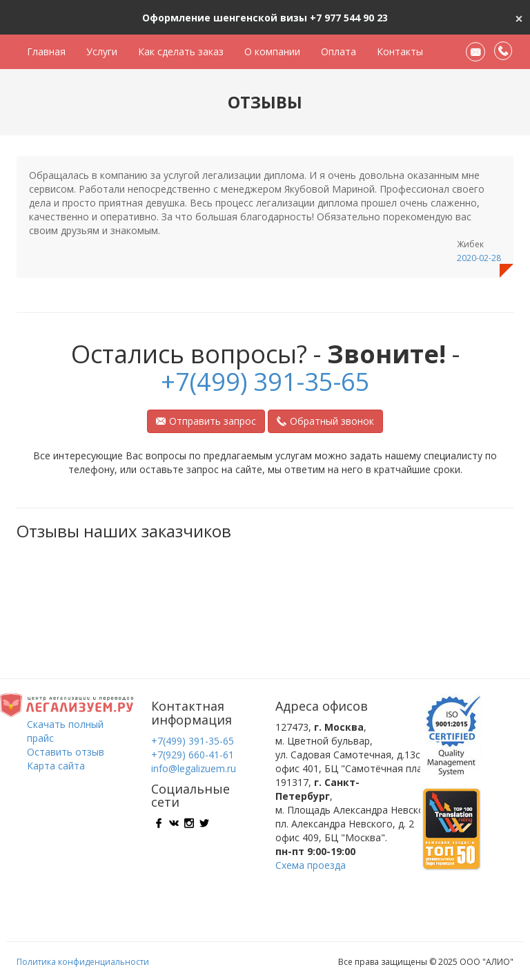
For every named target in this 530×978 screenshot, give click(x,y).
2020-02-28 (479, 258)
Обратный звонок (325, 421)
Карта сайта (56, 765)
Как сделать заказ (181, 51)
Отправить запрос (206, 421)
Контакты (400, 51)
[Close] (519, 17)
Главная (46, 51)
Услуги (101, 51)
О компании (272, 51)
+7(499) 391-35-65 (265, 382)
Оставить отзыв (65, 751)
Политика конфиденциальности (83, 962)
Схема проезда (310, 865)
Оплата (338, 51)
